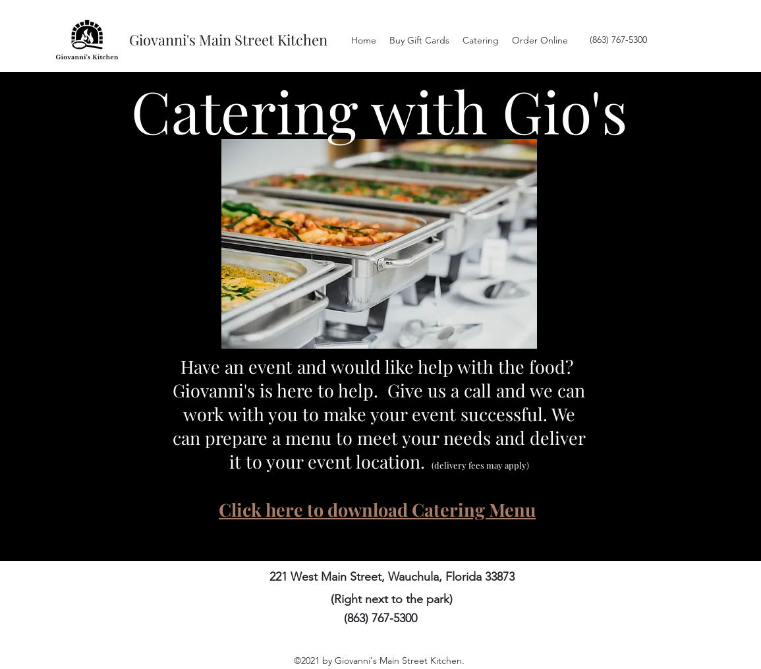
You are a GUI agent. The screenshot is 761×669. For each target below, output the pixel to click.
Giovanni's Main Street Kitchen (228, 39)
